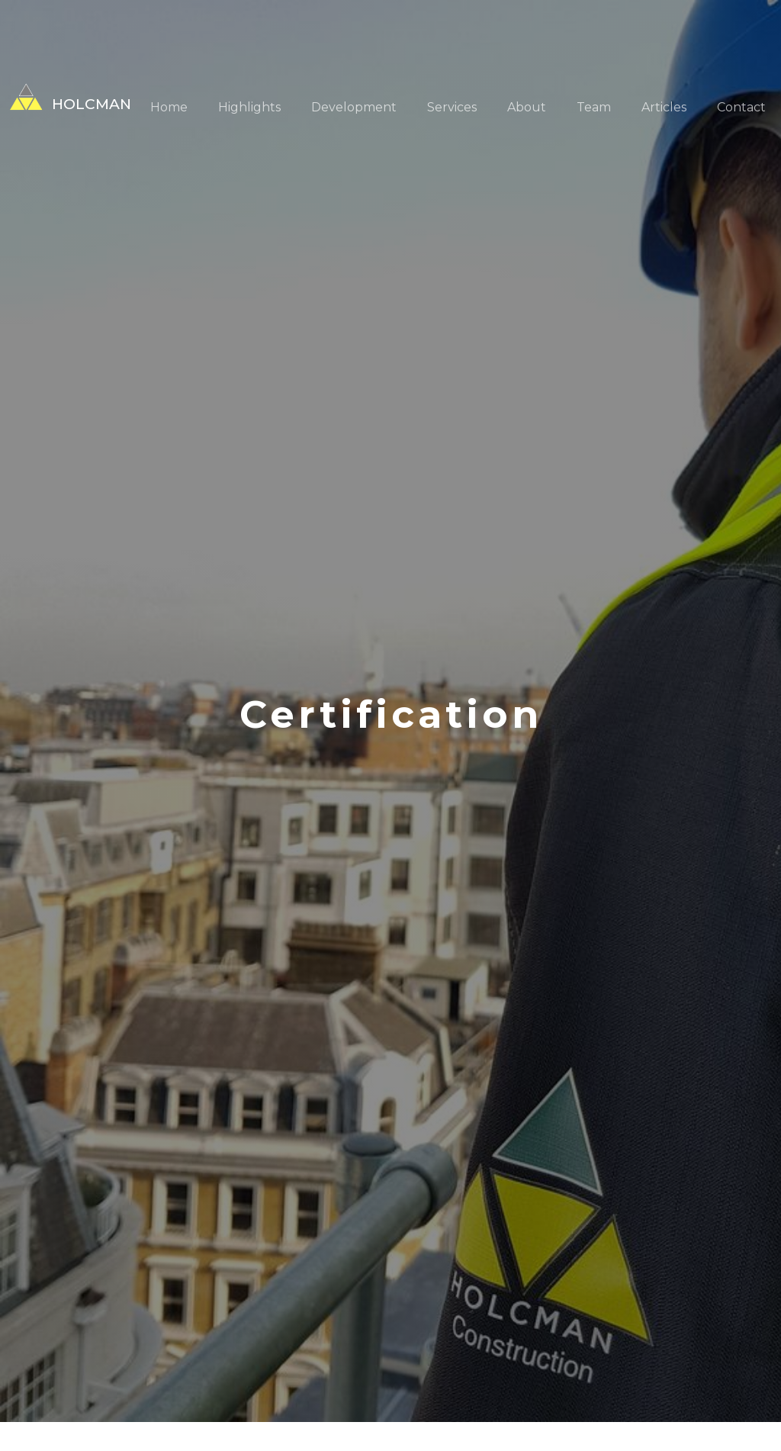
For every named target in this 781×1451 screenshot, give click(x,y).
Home (169, 107)
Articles (663, 107)
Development (354, 107)
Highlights (249, 107)
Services (452, 107)
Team (594, 107)
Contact (741, 107)
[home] (65, 97)
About (526, 107)
